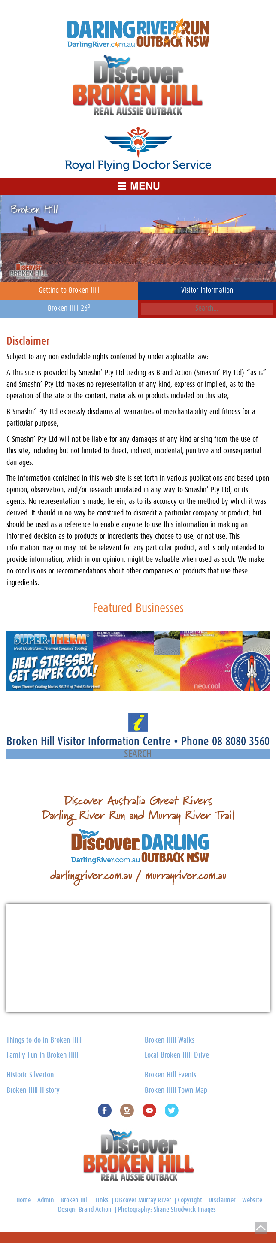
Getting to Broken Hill (69, 290)
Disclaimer (222, 1200)
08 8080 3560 (241, 741)
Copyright (190, 1200)
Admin (45, 1200)
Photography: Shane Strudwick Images (167, 1209)
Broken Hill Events (170, 1075)
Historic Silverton (30, 1075)
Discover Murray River (143, 1200)
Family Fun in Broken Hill (42, 1055)
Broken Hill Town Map (176, 1090)
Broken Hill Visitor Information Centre (90, 741)
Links (102, 1200)
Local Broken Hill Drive (177, 1055)
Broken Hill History (33, 1090)
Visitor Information (207, 290)
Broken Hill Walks (169, 1040)
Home (23, 1200)
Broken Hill (75, 1200)
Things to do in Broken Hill (44, 1040)
